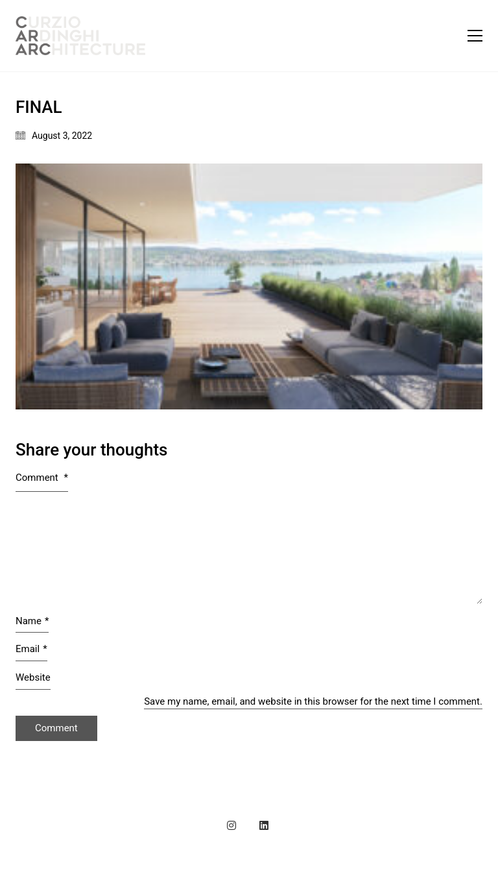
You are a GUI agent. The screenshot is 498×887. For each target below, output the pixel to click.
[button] (475, 36)
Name (32, 621)
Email (31, 649)
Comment (42, 477)
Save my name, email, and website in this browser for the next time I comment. (313, 701)
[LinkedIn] (264, 825)
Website (33, 677)
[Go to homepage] (80, 35)
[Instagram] (231, 825)
